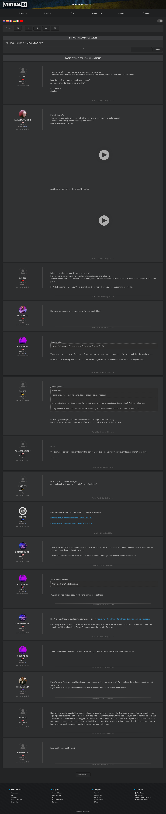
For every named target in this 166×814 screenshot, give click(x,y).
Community (97, 13)
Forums (55, 802)
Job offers (97, 797)
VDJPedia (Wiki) (57, 800)
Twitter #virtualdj (142, 800)
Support (121, 13)
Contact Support (58, 793)
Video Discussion (35, 43)
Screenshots (15, 802)
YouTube (139, 795)
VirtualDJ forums (14, 43)
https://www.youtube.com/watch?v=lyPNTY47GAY (71, 518)
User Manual (56, 795)
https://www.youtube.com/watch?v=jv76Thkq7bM (71, 523)
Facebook (139, 793)
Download (48, 13)
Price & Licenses (16, 800)
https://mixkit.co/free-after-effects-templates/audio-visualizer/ (123, 619)
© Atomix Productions (83, 812)
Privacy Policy (98, 800)
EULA (96, 802)
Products (23, 13)
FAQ (53, 797)
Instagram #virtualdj (143, 797)
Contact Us (98, 795)
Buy (72, 13)
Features (14, 797)
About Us (97, 793)
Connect (146, 13)
